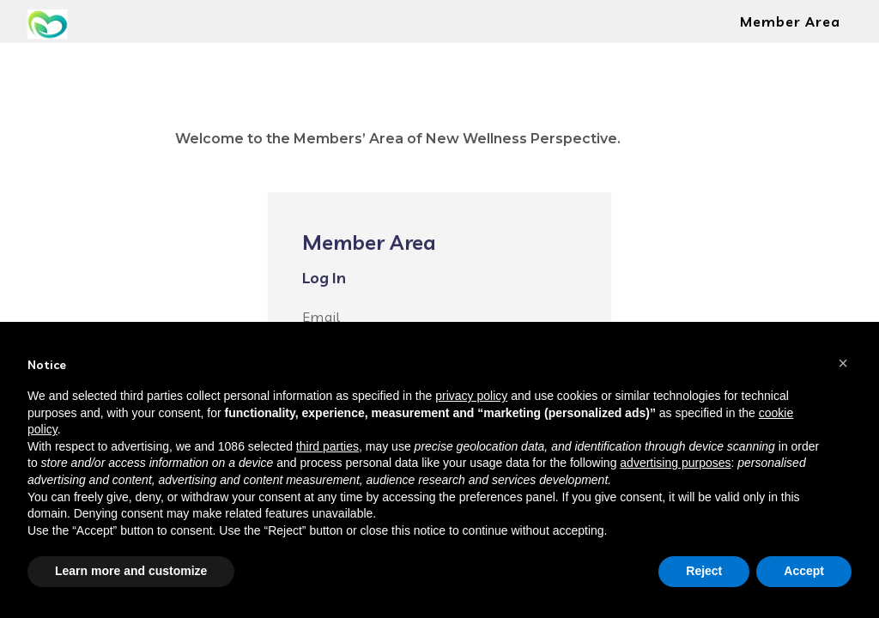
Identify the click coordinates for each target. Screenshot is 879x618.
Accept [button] (804, 571)
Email (321, 316)
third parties (327, 446)
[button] (843, 363)
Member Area (790, 21)
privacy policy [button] (471, 396)
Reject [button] (704, 571)
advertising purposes (675, 463)
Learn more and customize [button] (131, 571)
